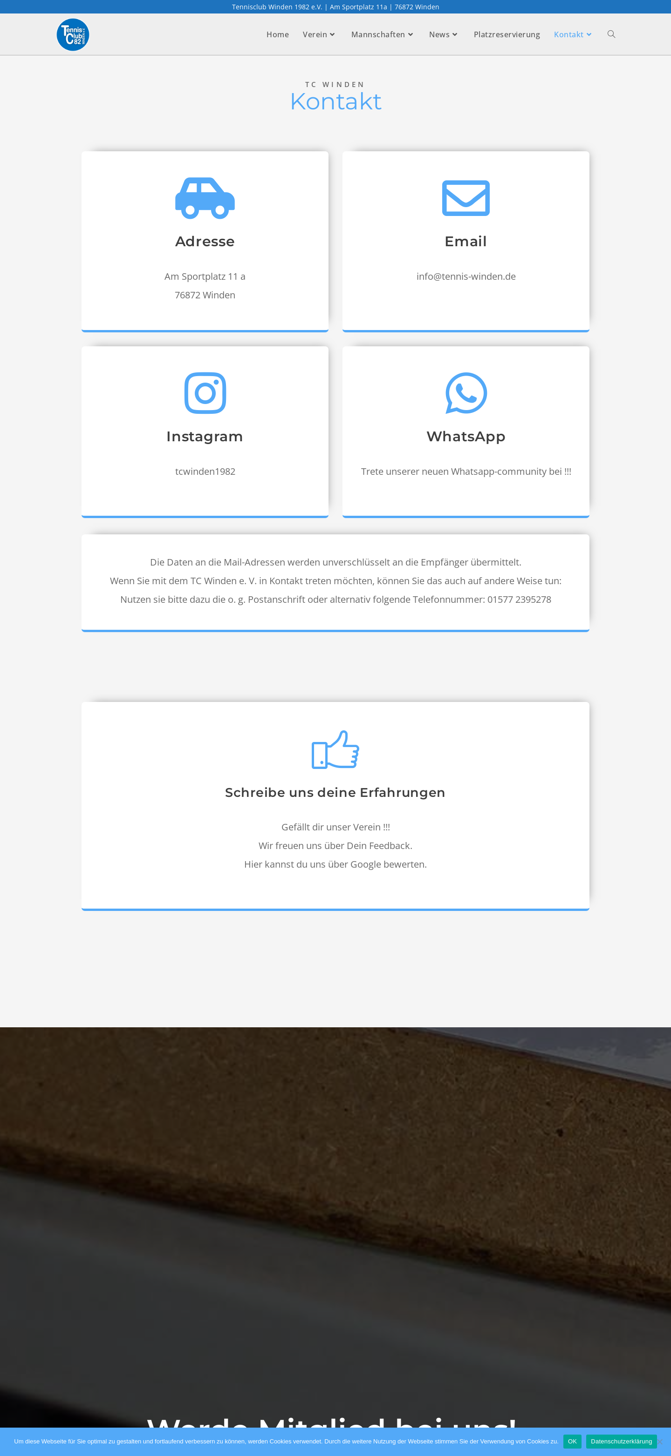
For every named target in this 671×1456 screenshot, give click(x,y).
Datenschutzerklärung (621, 1441)
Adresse (205, 244)
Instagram (204, 439)
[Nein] (659, 1441)
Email (466, 244)
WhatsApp (466, 439)
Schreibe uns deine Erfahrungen (335, 794)
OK (572, 1441)
